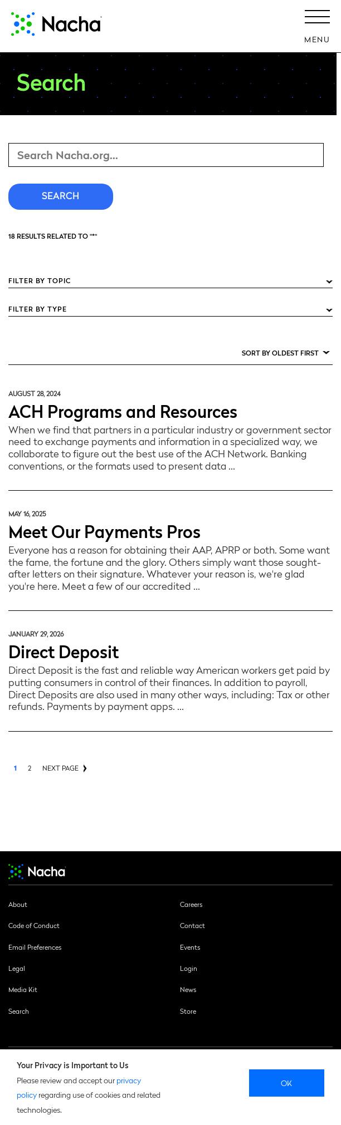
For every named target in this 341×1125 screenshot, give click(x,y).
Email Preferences (34, 947)
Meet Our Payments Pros (104, 530)
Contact (192, 925)
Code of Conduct (34, 925)
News (188, 989)
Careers (191, 904)
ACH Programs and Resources (122, 410)
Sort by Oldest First (280, 352)
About (17, 904)
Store (188, 1010)
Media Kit (22, 989)
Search (18, 1010)
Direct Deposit (63, 650)
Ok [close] (287, 1083)
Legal (16, 968)
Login (188, 968)
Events (190, 947)
